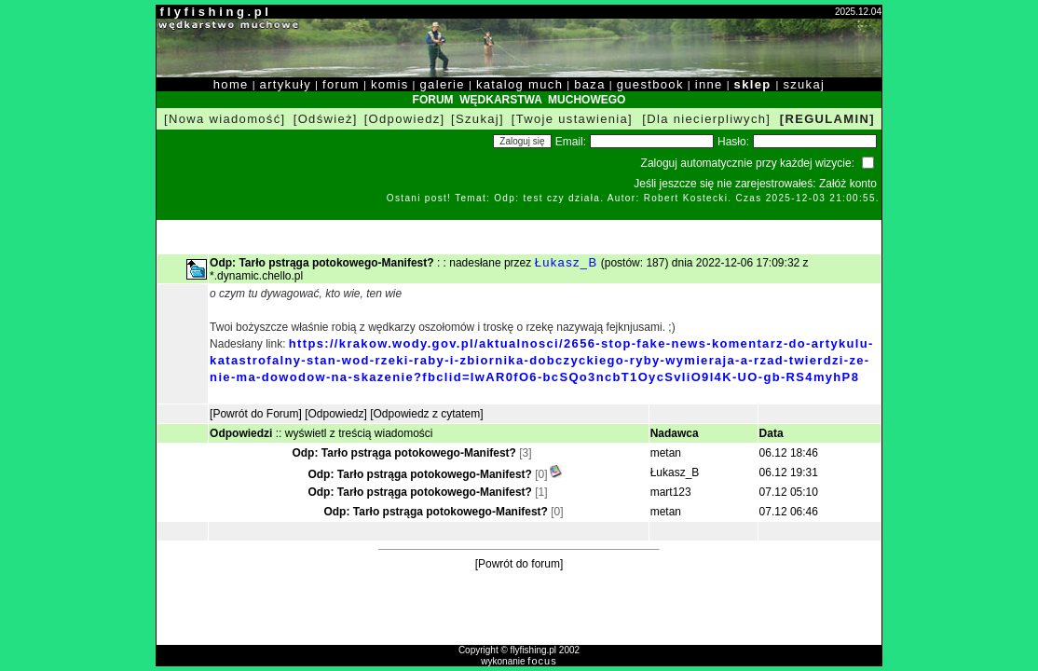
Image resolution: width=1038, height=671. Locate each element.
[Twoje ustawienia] (572, 119)
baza (590, 84)
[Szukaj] (477, 119)
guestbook (650, 84)
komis (390, 84)
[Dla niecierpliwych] (706, 119)
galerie (442, 84)
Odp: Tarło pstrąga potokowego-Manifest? (403, 452)
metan (665, 452)
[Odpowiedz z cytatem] (426, 413)
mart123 (670, 492)
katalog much (519, 84)
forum (341, 84)
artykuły (285, 84)
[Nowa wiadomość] (224, 119)
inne (709, 84)
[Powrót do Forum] (256, 413)
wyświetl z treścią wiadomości (359, 433)
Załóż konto (848, 183)
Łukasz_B (566, 262)
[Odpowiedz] (404, 119)
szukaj (804, 84)
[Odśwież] (326, 119)
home (231, 84)
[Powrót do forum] (519, 563)
